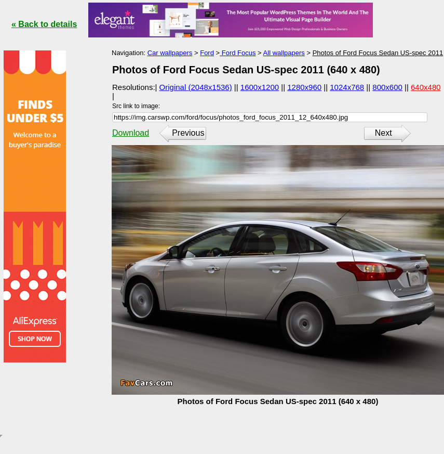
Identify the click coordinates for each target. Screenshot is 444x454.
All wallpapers (284, 53)
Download (130, 132)
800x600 (387, 87)
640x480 (426, 87)
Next (383, 132)
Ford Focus (237, 53)
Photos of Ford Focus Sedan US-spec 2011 (378, 53)
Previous (188, 132)
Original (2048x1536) (195, 87)
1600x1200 (259, 87)
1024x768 (347, 87)
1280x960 (304, 87)
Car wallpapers (170, 53)
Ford (207, 53)
